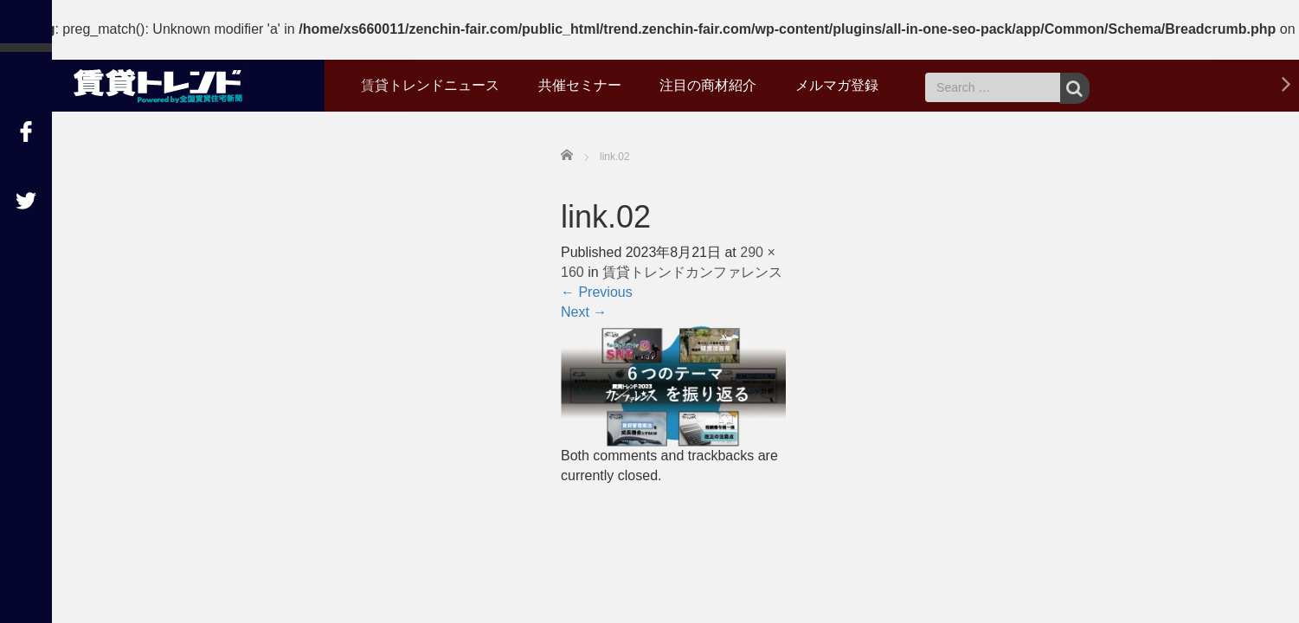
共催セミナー (579, 85)
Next (584, 312)
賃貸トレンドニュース (430, 85)
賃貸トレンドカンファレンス (692, 272)
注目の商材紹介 (707, 85)
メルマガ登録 (836, 85)
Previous (597, 292)
